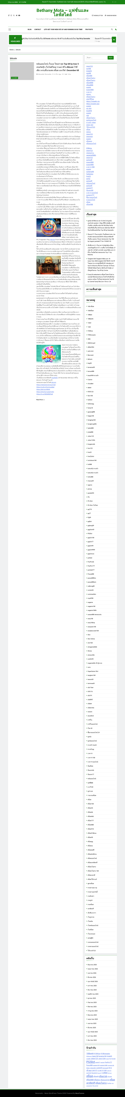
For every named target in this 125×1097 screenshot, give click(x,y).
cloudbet (14, 78)
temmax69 (91, 683)
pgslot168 (91, 538)
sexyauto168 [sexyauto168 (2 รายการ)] (111, 1065)
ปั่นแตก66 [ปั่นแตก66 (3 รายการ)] (94, 1073)
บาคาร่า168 (90, 167)
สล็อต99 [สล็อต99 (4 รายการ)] (96, 1076)
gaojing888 (91, 412)
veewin (90, 712)
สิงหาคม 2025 (92, 1007)
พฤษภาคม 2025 (93, 1019)
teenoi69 (90, 679)
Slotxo (90, 651)
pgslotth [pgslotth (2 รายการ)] (102, 1062)
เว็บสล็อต (90, 930)
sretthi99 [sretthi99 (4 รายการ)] (99, 1068)
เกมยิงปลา (91, 896)
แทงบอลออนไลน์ (93, 942)
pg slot (88, 108)
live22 (88, 176)
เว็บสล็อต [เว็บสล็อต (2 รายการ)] (109, 1083)
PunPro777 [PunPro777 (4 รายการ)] (108, 1062)
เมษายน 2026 (92, 973)
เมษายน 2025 (92, 1023)
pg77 (89, 513)
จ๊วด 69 (90, 728)
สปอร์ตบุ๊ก (54, 381)
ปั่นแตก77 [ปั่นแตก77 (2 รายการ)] (99, 1073)
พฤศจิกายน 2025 (93, 994)
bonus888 (91, 371)
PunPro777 (91, 566)
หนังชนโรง (90, 153)
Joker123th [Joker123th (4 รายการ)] (102, 1059)
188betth (90, 319)
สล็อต (88, 129)
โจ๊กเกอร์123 (90, 127)
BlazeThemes (79, 1093)
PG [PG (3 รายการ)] (110, 1058)
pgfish (90, 521)
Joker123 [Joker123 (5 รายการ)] (94, 1059)
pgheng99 (90, 172)
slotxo (88, 94)
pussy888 (90, 90)
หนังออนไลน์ (90, 183)
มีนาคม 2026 (92, 977)
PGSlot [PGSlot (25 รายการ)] (90, 1062)
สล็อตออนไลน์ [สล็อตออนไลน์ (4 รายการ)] (104, 1080)
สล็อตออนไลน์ (91, 143)
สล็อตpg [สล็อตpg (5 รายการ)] (97, 1080)
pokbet (90, 558)
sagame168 (91, 606)
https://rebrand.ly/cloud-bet (46, 388)
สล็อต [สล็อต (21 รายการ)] (89, 1076)
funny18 (90, 408)
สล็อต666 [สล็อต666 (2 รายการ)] (109, 1076)
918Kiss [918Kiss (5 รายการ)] (97, 1054)
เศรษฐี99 (90, 938)
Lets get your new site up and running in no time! (63, 29)
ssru (89, 667)
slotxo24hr (91, 655)
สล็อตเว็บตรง (90, 78)
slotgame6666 (92, 647)
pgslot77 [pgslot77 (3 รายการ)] (97, 1062)
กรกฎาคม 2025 (92, 1011)
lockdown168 (92, 460)
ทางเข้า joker (91, 122)
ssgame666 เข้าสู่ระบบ (95, 663)
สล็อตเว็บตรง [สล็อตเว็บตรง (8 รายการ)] (101, 1083)
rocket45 (90, 590)
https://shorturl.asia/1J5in (45, 395)
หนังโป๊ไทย (90, 99)
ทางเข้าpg (91, 749)
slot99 (88, 73)
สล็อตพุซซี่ (91, 850)
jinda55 (89, 71)
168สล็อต (91, 311)
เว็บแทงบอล (91, 934)
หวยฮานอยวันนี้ (92, 892)
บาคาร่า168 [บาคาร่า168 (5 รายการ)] (102, 1070)
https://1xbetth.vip (93, 101)
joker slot (89, 125)
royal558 (90, 598)
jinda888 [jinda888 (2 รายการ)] (88, 1058)
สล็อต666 (91, 816)
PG (89, 497)
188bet (90, 315)
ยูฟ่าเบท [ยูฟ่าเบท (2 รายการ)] (110, 1073)
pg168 (88, 69)
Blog (29, 29)
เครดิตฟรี (91, 909)
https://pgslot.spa (92, 104)
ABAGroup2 (91, 343)
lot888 (90, 464)
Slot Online (91, 639)
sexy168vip (91, 623)
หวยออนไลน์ (90, 200)
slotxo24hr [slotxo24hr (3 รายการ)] (93, 1068)
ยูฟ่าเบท (90, 791)
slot (87, 115)
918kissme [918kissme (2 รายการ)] (89, 1056)
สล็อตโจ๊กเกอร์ (92, 879)
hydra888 (91, 428)
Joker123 (91, 436)
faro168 (90, 396)
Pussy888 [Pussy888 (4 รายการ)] (89, 1065)
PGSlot (90, 533)
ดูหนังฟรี (89, 160)
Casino (90, 379)
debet (89, 387)
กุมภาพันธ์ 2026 (93, 981)
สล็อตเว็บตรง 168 (93, 871)
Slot (89, 635)
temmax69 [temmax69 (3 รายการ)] (105, 1068)
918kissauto (92, 335)
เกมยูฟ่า (90, 900)
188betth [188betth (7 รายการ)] (90, 1053)
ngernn (90, 485)
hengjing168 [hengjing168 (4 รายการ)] (102, 1056)
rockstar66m (92, 594)
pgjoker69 (91, 529)
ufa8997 (90, 700)
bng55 (90, 363)
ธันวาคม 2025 (92, 990)
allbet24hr (91, 347)
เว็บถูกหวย (91, 917)
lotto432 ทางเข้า (93, 468)
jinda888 (90, 432)
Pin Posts (89, 29)
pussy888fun (92, 578)
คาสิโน (90, 720)
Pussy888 (91, 574)
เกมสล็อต (91, 904)
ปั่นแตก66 (89, 190)
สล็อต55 (90, 808)
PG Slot (90, 501)
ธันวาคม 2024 (92, 1040)
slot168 (90, 643)
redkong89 (91, 586)
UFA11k (90, 691)
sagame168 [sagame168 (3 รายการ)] (96, 1065)
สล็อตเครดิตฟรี (92, 862)
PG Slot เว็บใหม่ (93, 505)
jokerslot (89, 136)
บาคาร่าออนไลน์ (92, 193)
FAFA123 (90, 392)
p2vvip (90, 489)
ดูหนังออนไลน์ (91, 120)
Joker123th (91, 440)
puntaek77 (91, 570)
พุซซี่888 (90, 783)
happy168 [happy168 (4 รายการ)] (95, 1056)
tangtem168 (91, 675)
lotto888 (90, 477)
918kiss (89, 148)
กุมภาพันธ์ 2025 (93, 1032)
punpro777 (90, 195)
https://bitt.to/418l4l (43, 393)
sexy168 (90, 619)
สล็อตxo (89, 141)
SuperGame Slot (93, 671)
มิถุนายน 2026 (92, 965)
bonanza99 (91, 367)
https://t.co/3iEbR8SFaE (44, 397)
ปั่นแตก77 (91, 774)
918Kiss (90, 331)
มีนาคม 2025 (92, 1028)
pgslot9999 (91, 550)
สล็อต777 (91, 820)
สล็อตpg (90, 841)
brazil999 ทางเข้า (93, 375)
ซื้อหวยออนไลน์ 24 (94, 732)
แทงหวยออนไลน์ (93, 946)
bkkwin (90, 359)
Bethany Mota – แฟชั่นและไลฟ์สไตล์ (63, 12)
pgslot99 (90, 546)
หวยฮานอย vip (92, 888)
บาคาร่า (89, 92)
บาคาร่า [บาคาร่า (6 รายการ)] (94, 1070)
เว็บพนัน (90, 921)
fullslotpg (89, 174)
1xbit (89, 327)
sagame (90, 602)
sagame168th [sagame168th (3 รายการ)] (104, 1065)
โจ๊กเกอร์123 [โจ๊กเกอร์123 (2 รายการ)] (95, 1085)
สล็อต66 (89, 76)
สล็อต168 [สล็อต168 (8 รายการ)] (103, 1076)
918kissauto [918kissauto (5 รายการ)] (105, 1054)
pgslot (88, 87)
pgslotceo (91, 554)
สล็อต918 (91, 829)
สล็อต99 (90, 837)
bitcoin (52, 243)
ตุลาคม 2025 (92, 998)
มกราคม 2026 (92, 986)
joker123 (89, 66)
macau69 (91, 481)
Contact (37, 29)
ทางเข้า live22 (92, 745)
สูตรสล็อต (91, 883)
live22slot (91, 456)
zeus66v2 (91, 716)
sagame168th (91, 155)
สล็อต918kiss (92, 833)
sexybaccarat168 (93, 631)
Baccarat (90, 355)
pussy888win (92, 582)
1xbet (89, 323)
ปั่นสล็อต (90, 766)
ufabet (90, 704)
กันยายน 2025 (92, 1002)
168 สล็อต (91, 306)
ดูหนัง (88, 179)
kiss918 (89, 111)
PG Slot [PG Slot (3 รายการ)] (113, 1058)
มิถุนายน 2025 (92, 1015)
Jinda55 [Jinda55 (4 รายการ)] (109, 1056)
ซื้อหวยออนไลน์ (91, 197)
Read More (40, 403)
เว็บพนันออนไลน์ (93, 925)
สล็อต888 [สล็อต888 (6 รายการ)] (90, 1080)
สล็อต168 (89, 204)
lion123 (90, 448)
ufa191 (90, 695)
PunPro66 (91, 562)
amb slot (90, 351)
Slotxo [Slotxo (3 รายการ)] (88, 1068)
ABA (89, 339)
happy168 (91, 416)
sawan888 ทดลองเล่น (94, 614)
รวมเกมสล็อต (92, 795)
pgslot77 (89, 188)
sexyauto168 (92, 627)
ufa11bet (90, 687)
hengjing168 (92, 420)
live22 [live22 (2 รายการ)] (107, 1058)
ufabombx (91, 708)
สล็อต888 (89, 83)
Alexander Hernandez (44, 77)
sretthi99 (90, 659)
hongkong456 (92, 424)
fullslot (90, 400)
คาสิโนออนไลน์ (92, 724)
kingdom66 (91, 444)
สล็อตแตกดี (91, 875)
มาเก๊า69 (90, 787)
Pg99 (89, 517)
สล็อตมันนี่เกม (92, 854)
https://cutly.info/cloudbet (45, 390)
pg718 (90, 509)
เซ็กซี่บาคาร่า (92, 913)
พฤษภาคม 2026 (93, 969)
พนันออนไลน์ (92, 779)
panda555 (91, 493)
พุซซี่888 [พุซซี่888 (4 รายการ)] (104, 1073)
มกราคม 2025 (92, 1036)
